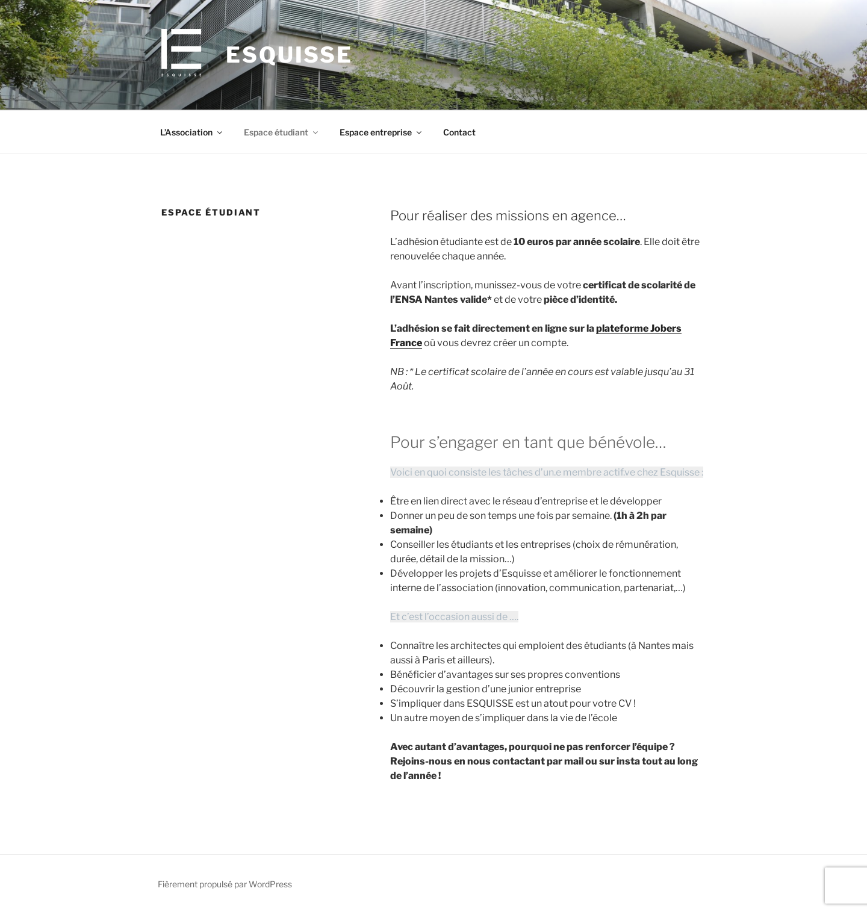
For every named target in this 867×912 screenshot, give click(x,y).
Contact (459, 132)
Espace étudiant (282, 132)
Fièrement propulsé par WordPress (225, 884)
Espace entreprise (381, 132)
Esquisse (289, 55)
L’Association (192, 132)
